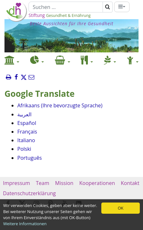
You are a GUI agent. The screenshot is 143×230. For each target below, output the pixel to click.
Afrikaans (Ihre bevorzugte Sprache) (59, 105)
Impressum (16, 183)
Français (27, 131)
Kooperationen (97, 183)
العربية (24, 114)
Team (43, 183)
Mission (64, 183)
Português (29, 157)
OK (120, 208)
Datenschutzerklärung (29, 193)
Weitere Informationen (24, 223)
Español (26, 122)
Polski (24, 148)
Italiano (26, 140)
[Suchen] (66, 7)
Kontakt (130, 183)
